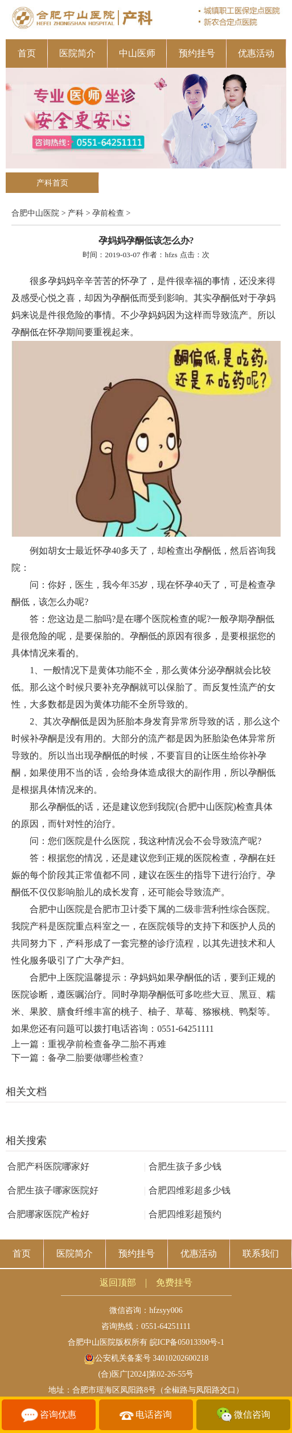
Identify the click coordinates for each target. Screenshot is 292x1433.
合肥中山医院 (35, 213)
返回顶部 (118, 1282)
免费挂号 (174, 1282)
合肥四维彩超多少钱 (187, 1190)
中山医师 (137, 53)
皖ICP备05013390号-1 (187, 1342)
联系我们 (260, 1253)
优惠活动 (256, 53)
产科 (76, 213)
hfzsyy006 (165, 1310)
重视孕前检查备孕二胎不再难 (107, 1044)
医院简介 (77, 53)
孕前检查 (108, 213)
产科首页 (52, 183)
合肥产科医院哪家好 (48, 1166)
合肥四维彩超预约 (182, 1214)
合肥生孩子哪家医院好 (52, 1190)
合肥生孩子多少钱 (182, 1166)
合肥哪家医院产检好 (48, 1214)
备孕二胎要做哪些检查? (95, 1058)
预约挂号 (197, 53)
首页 (27, 53)
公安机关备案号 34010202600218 (146, 1358)
